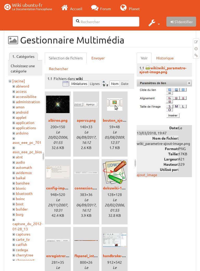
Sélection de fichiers (66, 58)
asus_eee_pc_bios (27, 151)
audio (20, 162)
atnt (19, 157)
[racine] (18, 80)
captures (23, 234)
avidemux (24, 172)
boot (20, 203)
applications (26, 127)
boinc (20, 198)
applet (21, 117)
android (22, 112)
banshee (23, 183)
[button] (153, 22)
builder (22, 209)
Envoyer (98, 58)
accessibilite (26, 96)
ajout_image (147, 174)
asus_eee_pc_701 (26, 142)
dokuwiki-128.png (118, 188)
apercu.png (86, 120)
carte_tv (23, 239)
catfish (21, 244)
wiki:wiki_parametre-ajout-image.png (162, 69)
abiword (22, 86)
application (25, 122)
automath (24, 167)
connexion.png (86, 188)
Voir (144, 58)
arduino (22, 133)
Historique (165, 58)
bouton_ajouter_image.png (126, 120)
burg (19, 214)
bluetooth (24, 193)
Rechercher (58, 68)
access (21, 91)
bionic (21, 188)
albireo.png (57, 120)
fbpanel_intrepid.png (92, 255)
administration (28, 101)
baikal (21, 177)
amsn (20, 106)
